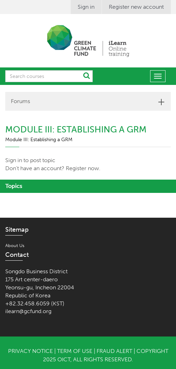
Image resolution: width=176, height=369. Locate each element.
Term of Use (74, 351)
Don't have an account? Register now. (52, 168)
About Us (14, 245)
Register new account (136, 6)
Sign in (86, 6)
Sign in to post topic (30, 160)
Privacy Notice (30, 351)
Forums (20, 101)
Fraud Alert (114, 351)
